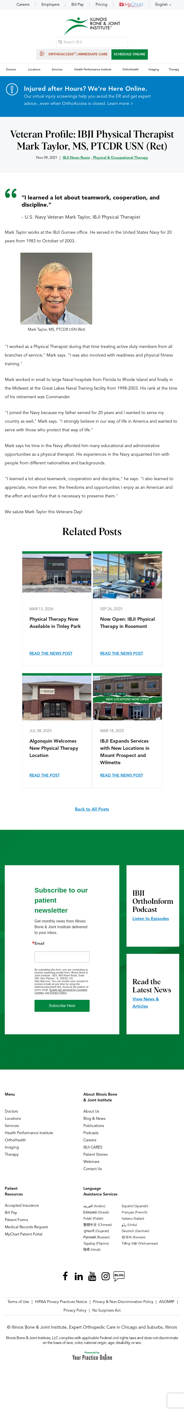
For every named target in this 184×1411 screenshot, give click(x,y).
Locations (13, 1119)
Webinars (91, 1162)
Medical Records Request (26, 1227)
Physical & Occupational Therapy (120, 158)
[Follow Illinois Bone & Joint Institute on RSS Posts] (119, 1277)
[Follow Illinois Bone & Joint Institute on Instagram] (105, 1277)
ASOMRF (167, 1302)
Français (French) (134, 1212)
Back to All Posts (92, 810)
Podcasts (90, 1133)
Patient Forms (16, 1220)
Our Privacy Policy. (56, 992)
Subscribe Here (62, 1006)
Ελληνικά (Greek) (96, 1212)
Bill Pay (77, 5)
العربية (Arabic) (94, 1206)
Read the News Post (50, 654)
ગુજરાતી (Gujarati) (96, 1231)
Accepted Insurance (22, 1206)
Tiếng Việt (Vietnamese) (140, 1244)
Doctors (11, 1112)
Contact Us (92, 1169)
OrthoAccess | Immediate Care (73, 53)
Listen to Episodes (150, 919)
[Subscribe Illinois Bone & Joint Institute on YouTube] (92, 1277)
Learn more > (120, 104)
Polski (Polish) (93, 1219)
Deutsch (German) (135, 1231)
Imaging (12, 1148)
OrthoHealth (15, 1141)
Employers (50, 5)
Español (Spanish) (135, 1206)
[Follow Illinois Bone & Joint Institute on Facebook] (65, 1277)
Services (12, 1126)
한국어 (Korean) (133, 1237)
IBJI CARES (92, 1148)
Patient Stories (95, 1155)
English (161, 5)
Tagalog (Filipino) (96, 1244)
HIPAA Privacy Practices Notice (61, 1302)
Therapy (12, 1155)
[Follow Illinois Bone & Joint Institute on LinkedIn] (79, 1277)
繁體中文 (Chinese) (97, 1225)
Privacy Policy (74, 1311)
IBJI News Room (76, 158)
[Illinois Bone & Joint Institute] (92, 26)
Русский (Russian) (96, 1237)
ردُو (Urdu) (129, 1225)
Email (39, 944)
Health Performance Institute (29, 1133)
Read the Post (44, 776)
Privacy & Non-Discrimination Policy (123, 1302)
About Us (91, 1112)
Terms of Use (18, 1302)
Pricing (101, 5)
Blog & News (94, 1119)
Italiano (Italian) (133, 1219)
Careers (23, 5)
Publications (93, 1126)
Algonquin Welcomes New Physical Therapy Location (53, 748)
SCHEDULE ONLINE (129, 54)
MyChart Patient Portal (23, 1235)
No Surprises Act (106, 1311)
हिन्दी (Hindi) (91, 1250)
